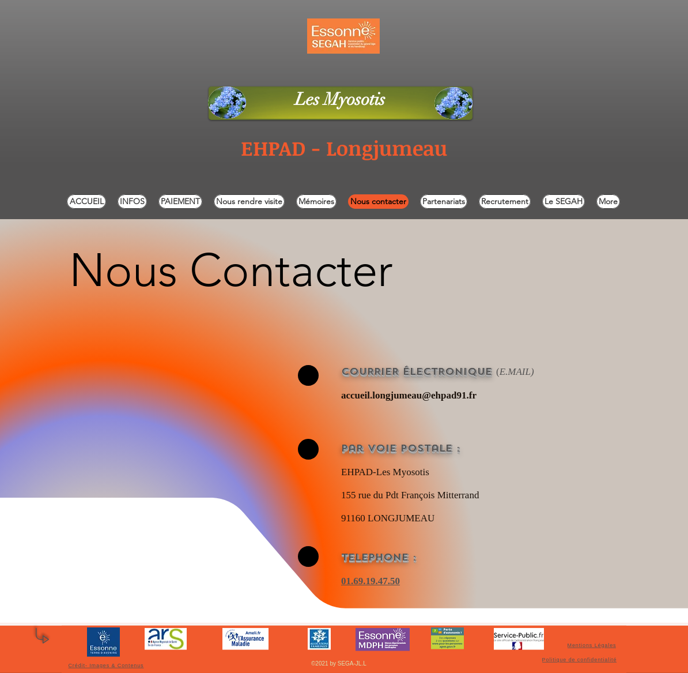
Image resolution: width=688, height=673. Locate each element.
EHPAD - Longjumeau (344, 147)
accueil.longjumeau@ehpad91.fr (409, 395)
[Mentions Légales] (593, 645)
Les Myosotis (340, 99)
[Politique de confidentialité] (580, 660)
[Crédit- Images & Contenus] (107, 665)
